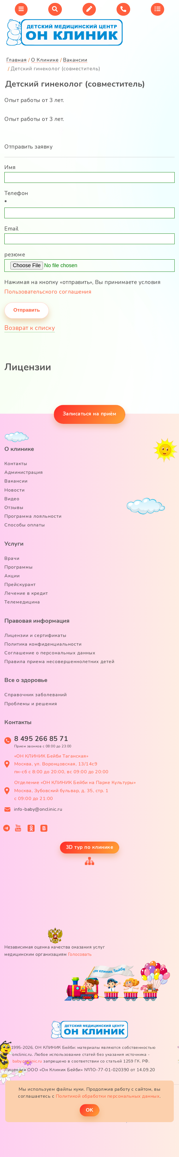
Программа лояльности (33, 516)
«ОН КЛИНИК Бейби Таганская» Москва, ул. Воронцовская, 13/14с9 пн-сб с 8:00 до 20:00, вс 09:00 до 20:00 (61, 764)
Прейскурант (20, 584)
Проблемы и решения (30, 704)
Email (11, 229)
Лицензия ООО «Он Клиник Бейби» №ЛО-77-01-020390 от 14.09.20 (79, 1070)
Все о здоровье (25, 680)
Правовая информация (36, 621)
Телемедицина (22, 602)
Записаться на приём (90, 413)
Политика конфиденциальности (43, 644)
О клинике (19, 449)
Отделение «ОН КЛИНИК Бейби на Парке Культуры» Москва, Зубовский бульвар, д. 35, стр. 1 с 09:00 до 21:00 (75, 790)
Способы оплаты (24, 525)
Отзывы (14, 507)
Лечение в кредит (26, 593)
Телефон (16, 198)
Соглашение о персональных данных (50, 653)
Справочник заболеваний (35, 695)
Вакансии (16, 481)
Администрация (23, 472)
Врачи (11, 558)
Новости (14, 490)
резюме (14, 254)
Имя (10, 167)
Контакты (15, 463)
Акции (12, 576)
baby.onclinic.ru (27, 1061)
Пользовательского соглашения (47, 292)
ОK (89, 1110)
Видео (11, 499)
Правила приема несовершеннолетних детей (59, 661)
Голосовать (80, 954)
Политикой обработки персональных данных (108, 1096)
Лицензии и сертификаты (35, 635)
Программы (18, 567)
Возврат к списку (29, 328)
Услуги (14, 544)
